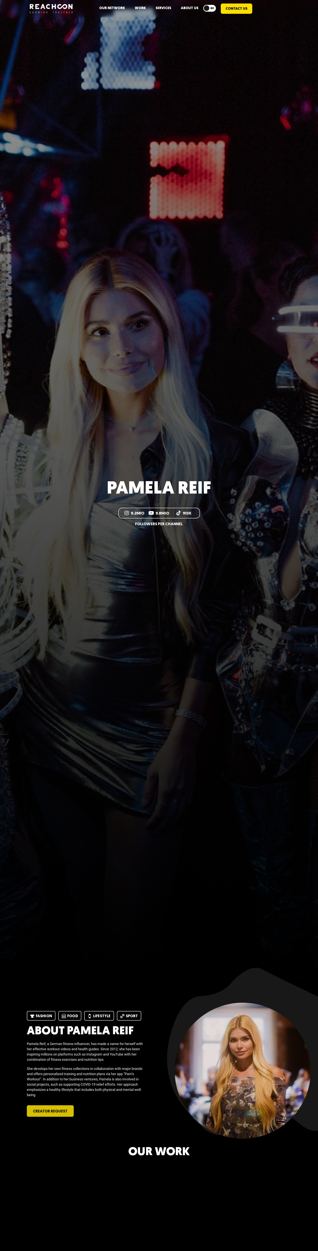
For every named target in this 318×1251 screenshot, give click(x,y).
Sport (129, 1016)
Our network (112, 8)
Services (163, 8)
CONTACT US (236, 9)
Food (70, 1016)
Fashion (41, 1016)
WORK (140, 8)
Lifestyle (99, 1016)
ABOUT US (189, 8)
